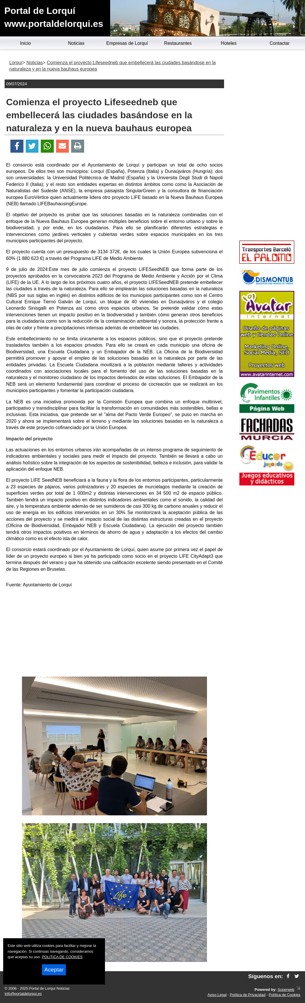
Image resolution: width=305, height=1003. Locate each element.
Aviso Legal (217, 995)
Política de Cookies (284, 995)
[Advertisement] (114, 633)
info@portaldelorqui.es (23, 993)
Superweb (286, 989)
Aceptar (53, 970)
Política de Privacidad (247, 995)
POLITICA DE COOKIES (62, 957)
